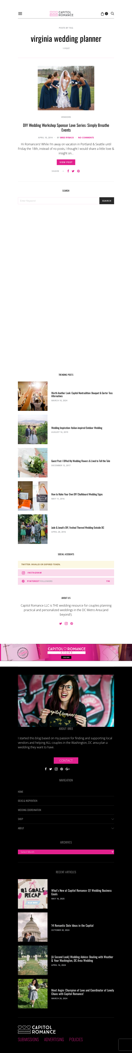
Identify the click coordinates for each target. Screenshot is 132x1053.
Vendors (66, 117)
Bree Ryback (67, 137)
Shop (20, 819)
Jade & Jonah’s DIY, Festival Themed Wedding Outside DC (77, 527)
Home (20, 791)
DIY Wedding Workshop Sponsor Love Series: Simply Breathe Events (66, 127)
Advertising (54, 1039)
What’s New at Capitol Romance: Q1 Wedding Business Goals (81, 892)
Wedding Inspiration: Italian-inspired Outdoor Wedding (76, 428)
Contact (66, 760)
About (21, 828)
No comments (86, 137)
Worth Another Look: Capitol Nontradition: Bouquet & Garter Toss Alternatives (82, 394)
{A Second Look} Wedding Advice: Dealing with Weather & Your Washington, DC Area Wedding (82, 959)
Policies (76, 1039)
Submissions (28, 1039)
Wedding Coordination (29, 810)
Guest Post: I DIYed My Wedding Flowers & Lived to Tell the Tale (80, 461)
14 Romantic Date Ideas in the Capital (72, 925)
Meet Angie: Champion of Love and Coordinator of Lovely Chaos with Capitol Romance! (82, 992)
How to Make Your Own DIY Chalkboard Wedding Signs (77, 494)
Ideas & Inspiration (27, 801)
